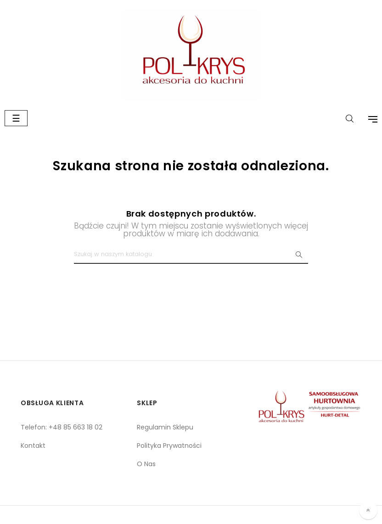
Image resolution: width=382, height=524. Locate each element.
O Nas (146, 463)
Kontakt (33, 445)
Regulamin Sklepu (165, 427)
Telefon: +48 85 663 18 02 (61, 427)
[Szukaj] (191, 254)
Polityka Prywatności (169, 445)
